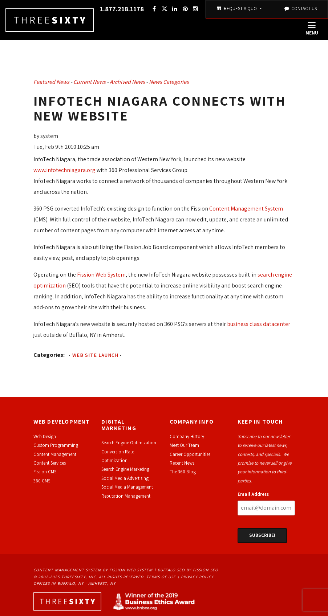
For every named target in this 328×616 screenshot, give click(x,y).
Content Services (49, 463)
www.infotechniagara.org (64, 170)
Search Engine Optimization (128, 443)
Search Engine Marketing (125, 469)
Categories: (49, 355)
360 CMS (41, 481)
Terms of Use (161, 576)
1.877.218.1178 (122, 9)
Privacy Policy (197, 576)
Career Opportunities (190, 454)
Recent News (182, 463)
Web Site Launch (95, 355)
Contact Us (300, 8)
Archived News (127, 82)
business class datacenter (258, 324)
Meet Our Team (184, 445)
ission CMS (46, 472)
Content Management (54, 454)
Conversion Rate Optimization (117, 456)
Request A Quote (239, 8)
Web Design (44, 436)
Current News (89, 82)
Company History (187, 436)
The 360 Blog (183, 472)
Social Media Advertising (125, 478)
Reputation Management (125, 496)
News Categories (169, 82)
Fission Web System (101, 274)
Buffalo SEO (171, 569)
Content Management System (246, 208)
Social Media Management (127, 487)
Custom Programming (55, 445)
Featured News (51, 82)
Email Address (253, 494)
